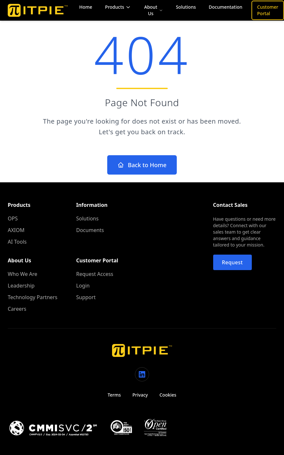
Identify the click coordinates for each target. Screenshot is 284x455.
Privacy (140, 395)
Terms (114, 395)
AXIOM (16, 230)
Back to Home (142, 165)
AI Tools (17, 241)
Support (86, 297)
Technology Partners (32, 297)
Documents (90, 230)
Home (85, 7)
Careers (17, 308)
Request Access (94, 274)
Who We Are (22, 274)
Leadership (21, 285)
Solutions (186, 7)
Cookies (167, 395)
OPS (13, 218)
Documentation (225, 7)
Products (117, 7)
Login (83, 285)
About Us (153, 10)
